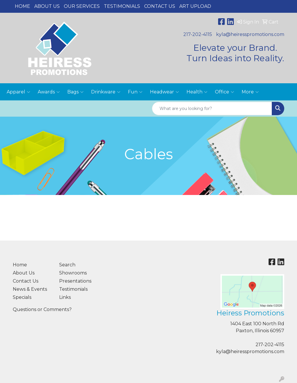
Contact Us (159, 6)
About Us (47, 6)
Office (224, 91)
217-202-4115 (197, 34)
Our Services (82, 6)
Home (22, 6)
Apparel (18, 91)
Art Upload (195, 6)
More (250, 91)
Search (67, 265)
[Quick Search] (212, 108)
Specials (22, 297)
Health (196, 91)
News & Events (30, 289)
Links (65, 297)
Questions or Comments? (42, 309)
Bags (75, 91)
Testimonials (122, 6)
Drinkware (105, 91)
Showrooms (73, 273)
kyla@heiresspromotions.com (250, 34)
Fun (135, 91)
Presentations (75, 281)
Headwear (164, 91)
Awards (49, 91)
